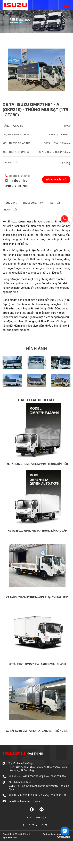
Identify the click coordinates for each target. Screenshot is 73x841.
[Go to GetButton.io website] (64, 837)
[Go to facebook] (65, 831)
